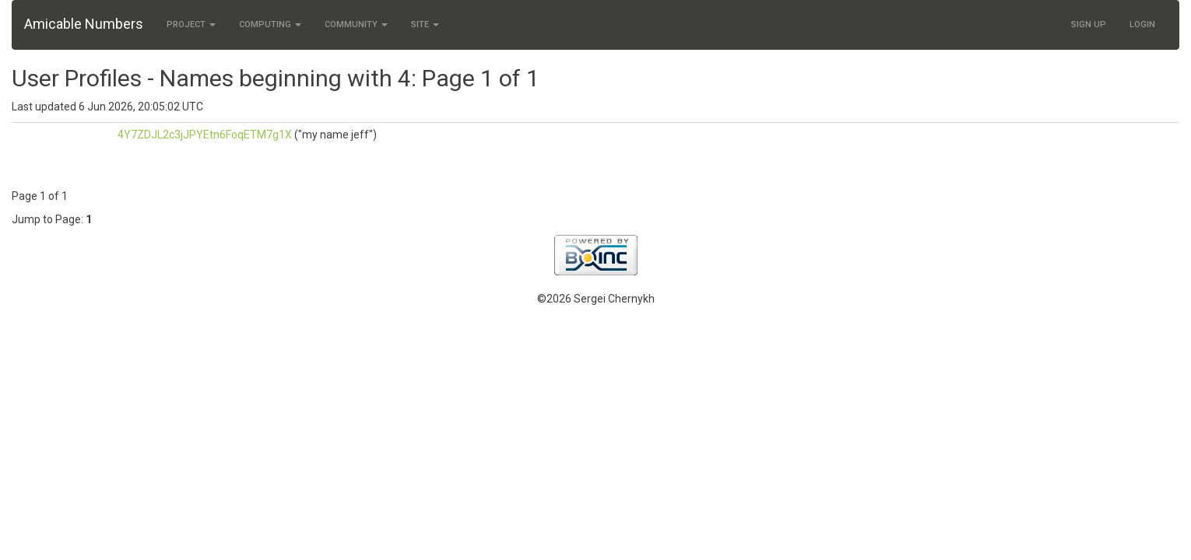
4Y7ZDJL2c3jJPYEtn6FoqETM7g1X (205, 134)
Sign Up (1088, 24)
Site (425, 24)
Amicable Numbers (83, 24)
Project (191, 24)
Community (356, 24)
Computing (270, 24)
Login (1142, 24)
